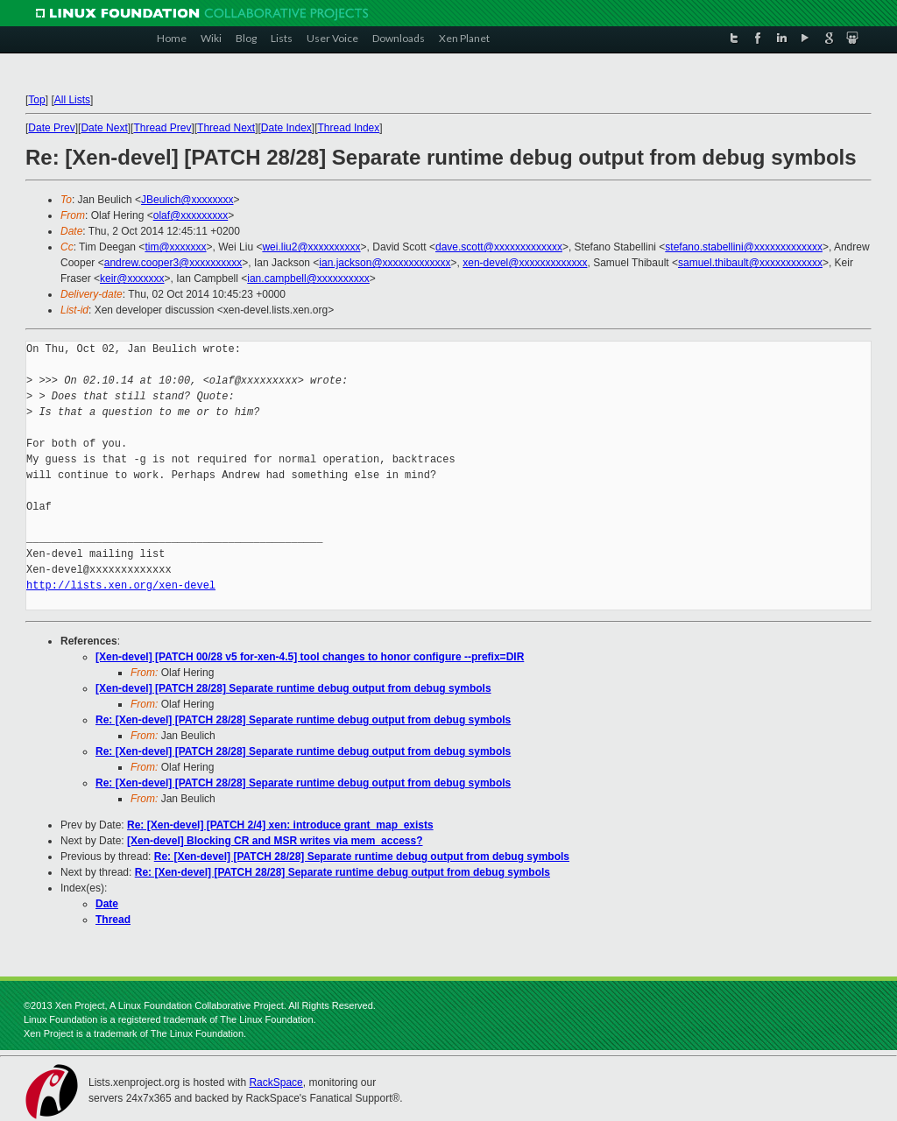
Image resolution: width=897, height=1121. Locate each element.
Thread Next (226, 128)
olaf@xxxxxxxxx (191, 215)
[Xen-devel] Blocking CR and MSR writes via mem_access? (274, 841)
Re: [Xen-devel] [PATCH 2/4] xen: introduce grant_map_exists (280, 825)
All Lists (72, 100)
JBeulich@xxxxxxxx (187, 200)
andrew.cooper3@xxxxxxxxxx (173, 263)
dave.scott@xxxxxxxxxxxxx (498, 247)
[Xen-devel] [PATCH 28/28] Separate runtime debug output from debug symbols (293, 688)
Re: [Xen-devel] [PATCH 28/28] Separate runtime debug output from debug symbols (303, 720)
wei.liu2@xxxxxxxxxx (311, 247)
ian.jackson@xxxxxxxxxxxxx (384, 263)
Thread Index (349, 128)
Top (36, 100)
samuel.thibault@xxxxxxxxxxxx (750, 263)
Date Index (286, 128)
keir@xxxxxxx (132, 278)
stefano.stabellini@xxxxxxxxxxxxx (744, 247)
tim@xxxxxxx (175, 247)
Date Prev (51, 128)
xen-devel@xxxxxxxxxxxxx (525, 263)
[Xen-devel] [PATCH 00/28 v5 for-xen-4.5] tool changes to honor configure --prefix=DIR (309, 657)
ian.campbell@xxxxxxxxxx (308, 278)
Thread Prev (162, 128)
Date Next (104, 128)
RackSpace (275, 1082)
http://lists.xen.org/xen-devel (120, 585)
